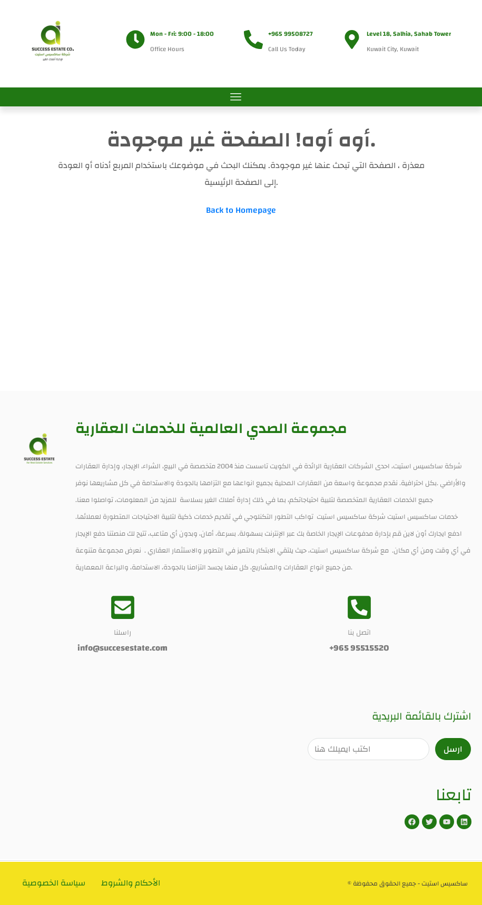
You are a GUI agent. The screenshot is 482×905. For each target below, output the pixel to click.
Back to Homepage (241, 210)
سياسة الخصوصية (54, 883)
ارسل (453, 749)
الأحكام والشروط (132, 883)
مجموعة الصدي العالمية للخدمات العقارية (211, 428)
